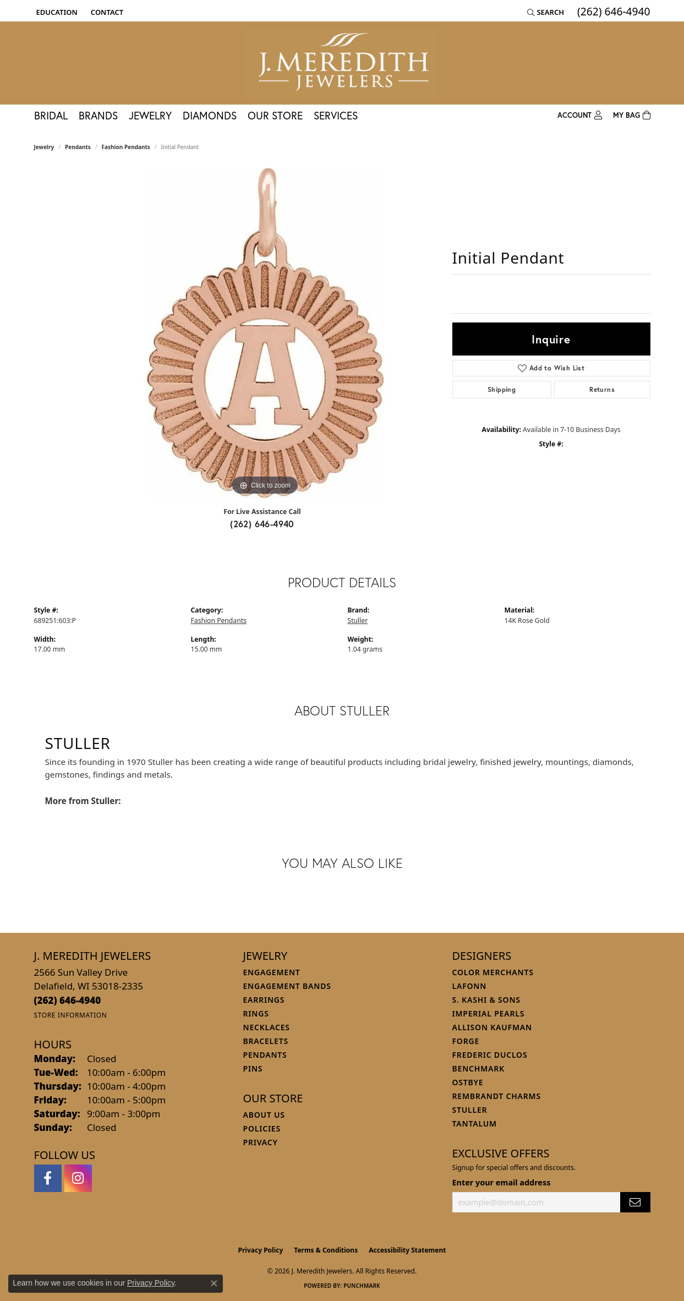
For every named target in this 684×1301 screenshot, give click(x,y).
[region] (265, 333)
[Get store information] (70, 1015)
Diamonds (210, 115)
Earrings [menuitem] (264, 999)
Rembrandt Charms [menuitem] (496, 1096)
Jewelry (150, 115)
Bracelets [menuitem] (265, 1041)
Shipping (502, 389)
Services (336, 115)
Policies (262, 1128)
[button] (56, 12)
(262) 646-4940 (262, 523)
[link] (106, 12)
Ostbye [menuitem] (468, 1082)
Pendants (78, 147)
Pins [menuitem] (253, 1068)
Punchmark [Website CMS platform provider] (361, 1285)
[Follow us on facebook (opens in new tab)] (48, 1178)
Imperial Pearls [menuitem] (488, 1013)
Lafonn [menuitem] (469, 986)
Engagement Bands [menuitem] (287, 986)
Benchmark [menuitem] (478, 1068)
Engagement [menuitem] (271, 972)
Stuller (358, 620)
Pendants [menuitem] (265, 1054)
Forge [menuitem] (466, 1041)
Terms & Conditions (326, 1250)
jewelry (44, 147)
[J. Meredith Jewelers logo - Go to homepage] (342, 63)
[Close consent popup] (214, 1283)
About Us (264, 1114)
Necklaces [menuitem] (266, 1027)
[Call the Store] (67, 1000)
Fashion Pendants (126, 147)
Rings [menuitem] (256, 1013)
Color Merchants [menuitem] (493, 972)
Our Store (275, 115)
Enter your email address (501, 1182)
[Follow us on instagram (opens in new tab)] (78, 1178)
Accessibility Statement (407, 1250)
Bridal (51, 115)
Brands (98, 115)
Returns (602, 389)
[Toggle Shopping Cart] (631, 116)
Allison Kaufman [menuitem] (492, 1027)
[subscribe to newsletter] (635, 1202)
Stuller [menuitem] (470, 1110)
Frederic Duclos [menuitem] (490, 1054)
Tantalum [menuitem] (474, 1123)
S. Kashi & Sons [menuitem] (486, 999)
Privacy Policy (260, 1250)
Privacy (260, 1142)
